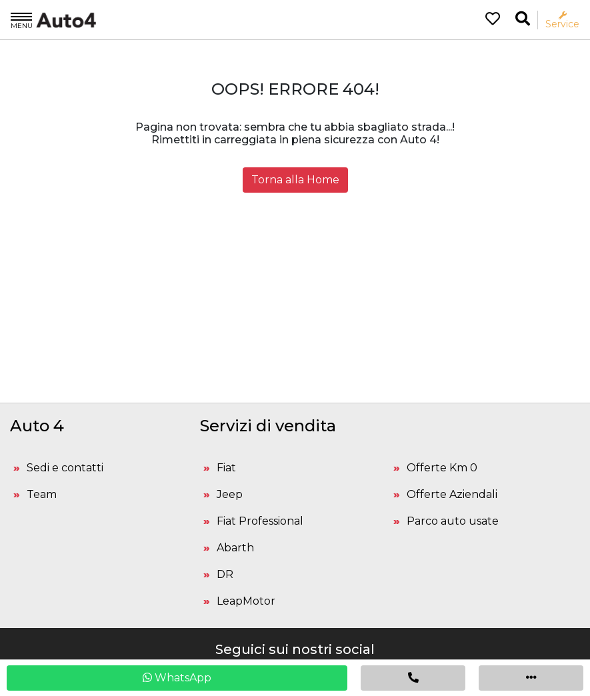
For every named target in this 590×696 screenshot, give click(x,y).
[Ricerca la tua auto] (522, 19)
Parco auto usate (453, 521)
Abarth (235, 547)
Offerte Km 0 (442, 467)
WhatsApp (177, 677)
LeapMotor (246, 601)
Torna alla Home (295, 179)
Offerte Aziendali (452, 494)
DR (225, 574)
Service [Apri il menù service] (562, 20)
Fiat (226, 467)
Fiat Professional (260, 521)
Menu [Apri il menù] (22, 20)
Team (42, 494)
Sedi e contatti (65, 467)
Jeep (230, 494)
